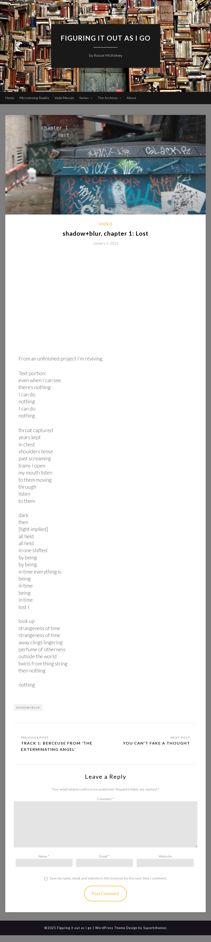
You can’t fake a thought (156, 743)
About (131, 98)
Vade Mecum (64, 98)
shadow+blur (28, 707)
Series (84, 98)
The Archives (108, 98)
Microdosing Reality (34, 98)
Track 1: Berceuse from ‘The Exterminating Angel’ (56, 746)
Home (9, 98)
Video (105, 224)
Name (44, 856)
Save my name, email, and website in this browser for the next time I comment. (108, 878)
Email (104, 856)
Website (165, 856)
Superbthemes (155, 928)
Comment (105, 799)
